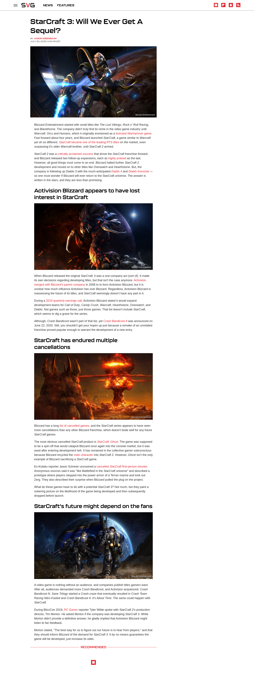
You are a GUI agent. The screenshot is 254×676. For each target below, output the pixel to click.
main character (83, 454)
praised (121, 158)
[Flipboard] (223, 6)
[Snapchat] (231, 6)
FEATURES (65, 5)
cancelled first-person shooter (122, 466)
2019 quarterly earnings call (64, 300)
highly (112, 158)
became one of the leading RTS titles (89, 142)
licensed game (133, 133)
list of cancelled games (74, 425)
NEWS (48, 5)
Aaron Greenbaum (45, 38)
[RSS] (238, 6)
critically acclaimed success (75, 154)
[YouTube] (216, 6)
